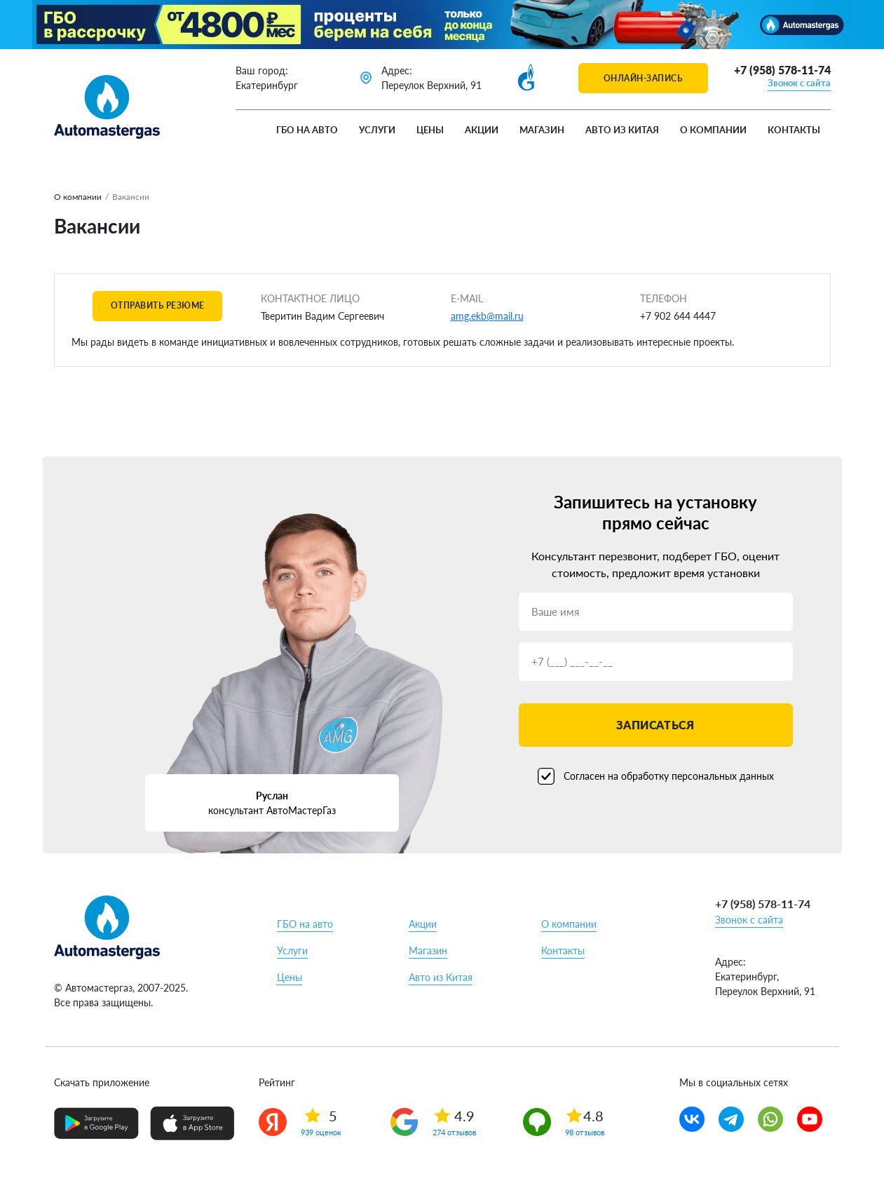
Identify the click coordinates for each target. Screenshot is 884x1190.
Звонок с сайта (799, 82)
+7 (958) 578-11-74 (782, 69)
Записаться (655, 724)
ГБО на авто (307, 129)
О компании (713, 129)
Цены (430, 129)
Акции (481, 129)
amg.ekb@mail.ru (487, 316)
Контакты (794, 129)
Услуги (377, 129)
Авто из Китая (622, 129)
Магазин (541, 129)
